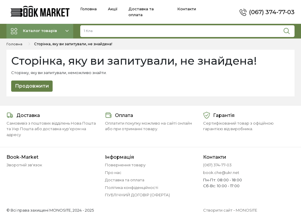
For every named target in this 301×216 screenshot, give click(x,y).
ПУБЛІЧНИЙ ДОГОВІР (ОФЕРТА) (137, 194)
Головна (88, 8)
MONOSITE (246, 210)
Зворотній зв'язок (24, 165)
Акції (112, 8)
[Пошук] (289, 29)
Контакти (186, 8)
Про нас (113, 172)
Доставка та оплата (124, 180)
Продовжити (32, 86)
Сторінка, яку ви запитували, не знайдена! (73, 44)
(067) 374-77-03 (272, 12)
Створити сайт (218, 210)
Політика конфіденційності (131, 187)
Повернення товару (125, 165)
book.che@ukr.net (221, 172)
